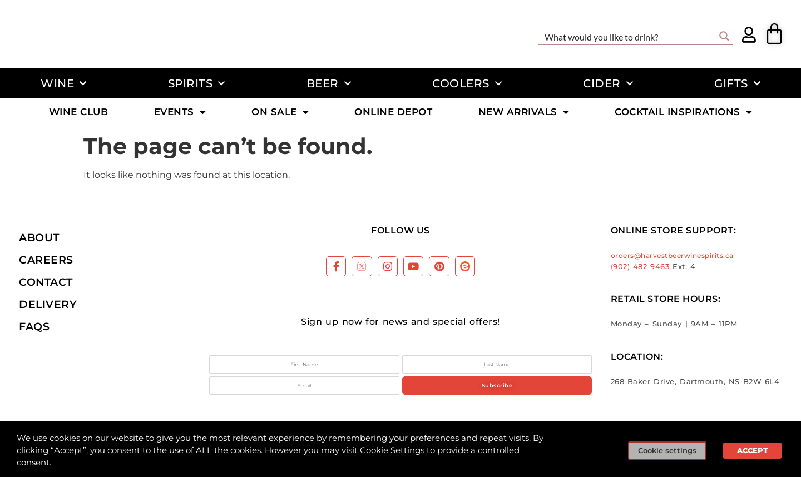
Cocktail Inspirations (683, 113)
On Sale (280, 113)
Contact (46, 282)
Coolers (467, 83)
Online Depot (393, 113)
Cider (608, 83)
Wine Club (78, 113)
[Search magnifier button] (724, 36)
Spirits (196, 83)
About (39, 237)
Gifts (737, 83)
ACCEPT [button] (752, 450)
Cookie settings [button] (667, 450)
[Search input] (628, 36)
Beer (329, 83)
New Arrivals (524, 113)
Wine (64, 83)
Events (180, 113)
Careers (46, 259)
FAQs (34, 326)
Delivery (48, 304)
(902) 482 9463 (640, 266)
